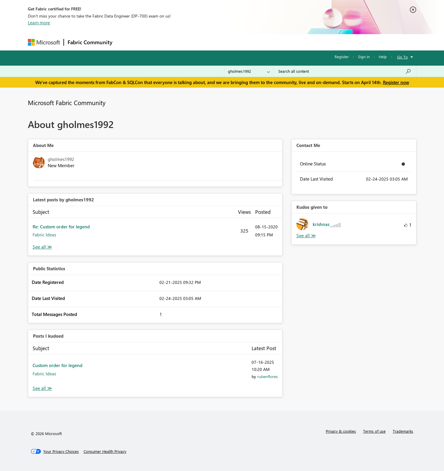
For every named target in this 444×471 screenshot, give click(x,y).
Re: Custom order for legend (61, 227)
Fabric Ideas (44, 235)
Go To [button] (402, 56)
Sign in (364, 56)
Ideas (176, 42)
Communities (202, 42)
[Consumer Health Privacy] (105, 451)
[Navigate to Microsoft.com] (44, 42)
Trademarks (403, 431)
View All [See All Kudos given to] (306, 235)
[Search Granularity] (248, 71)
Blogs (229, 42)
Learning (252, 42)
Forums (125, 42)
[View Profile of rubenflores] (267, 376)
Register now (396, 82)
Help (383, 56)
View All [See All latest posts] (42, 247)
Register (342, 56)
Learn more (39, 23)
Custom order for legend (57, 365)
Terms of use (374, 431)
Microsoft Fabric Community (67, 102)
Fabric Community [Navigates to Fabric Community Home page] (90, 42)
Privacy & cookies (341, 431)
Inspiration (152, 42)
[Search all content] (344, 71)
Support (277, 42)
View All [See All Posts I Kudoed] (42, 388)
